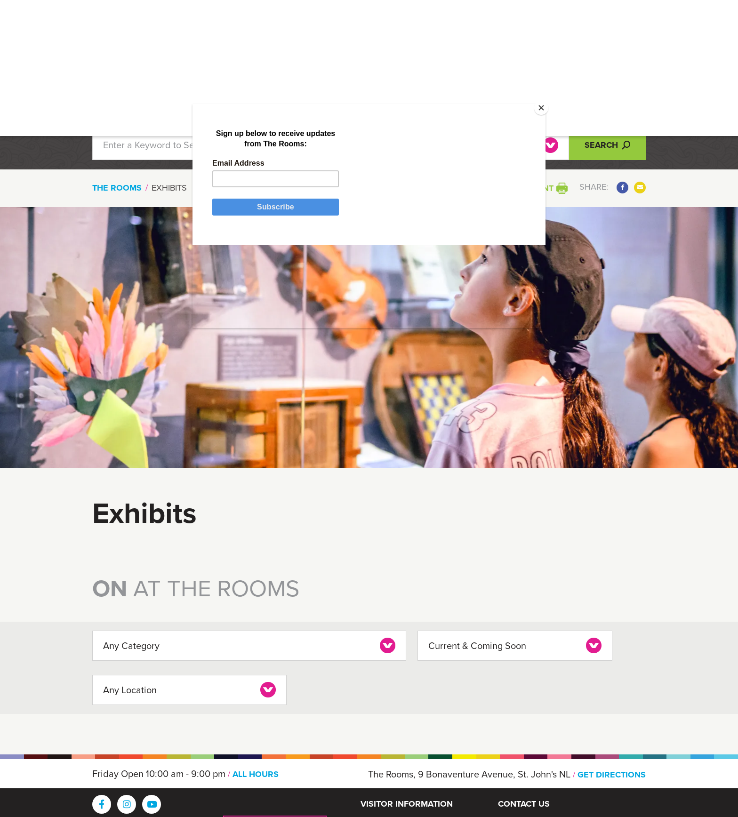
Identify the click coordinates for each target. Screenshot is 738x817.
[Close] (509, 125)
